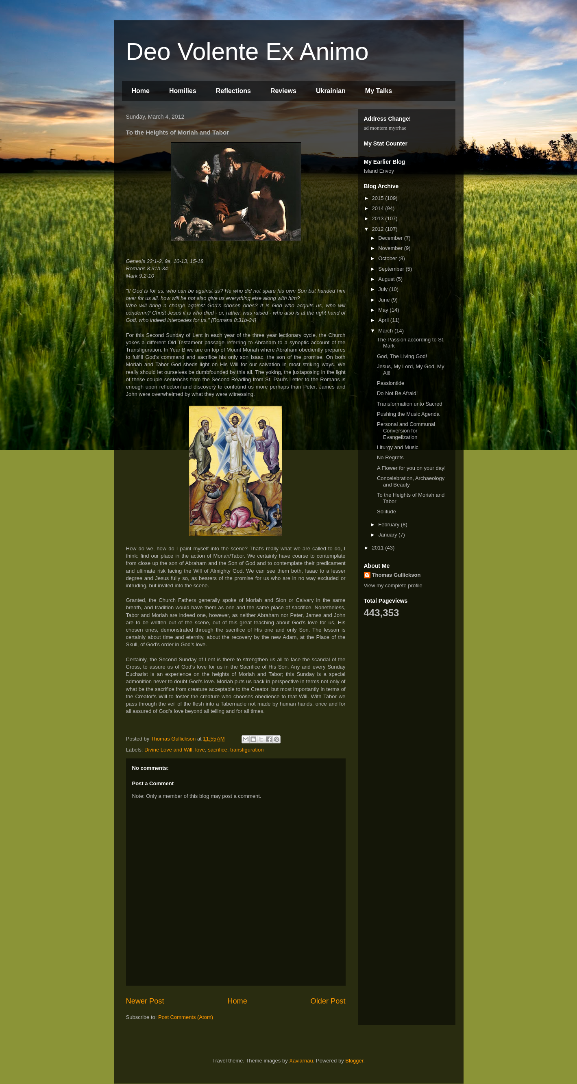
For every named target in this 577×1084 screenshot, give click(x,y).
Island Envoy (379, 171)
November (391, 248)
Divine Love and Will (168, 750)
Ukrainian (331, 90)
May (384, 310)
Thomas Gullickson (396, 575)
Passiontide (390, 383)
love (200, 750)
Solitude (386, 511)
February (389, 524)
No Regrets (390, 457)
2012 (378, 229)
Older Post (328, 1001)
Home (141, 90)
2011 (378, 548)
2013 (378, 218)
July (383, 289)
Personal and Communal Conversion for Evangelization (406, 430)
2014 (378, 208)
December (391, 238)
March (386, 331)
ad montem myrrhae (385, 128)
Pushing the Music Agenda (408, 414)
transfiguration (246, 750)
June (384, 300)
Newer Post (145, 1001)
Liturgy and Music (397, 447)
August (387, 279)
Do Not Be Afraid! (397, 393)
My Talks (378, 90)
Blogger (354, 1061)
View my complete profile (393, 585)
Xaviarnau (301, 1061)
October (388, 258)
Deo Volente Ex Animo (247, 51)
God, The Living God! (402, 356)
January (388, 535)
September (391, 269)
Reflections (233, 90)
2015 (378, 198)
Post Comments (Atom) (185, 1017)
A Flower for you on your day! (411, 468)
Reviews (283, 90)
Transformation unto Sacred (409, 404)
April (384, 320)
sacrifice (217, 750)
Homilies (182, 90)
